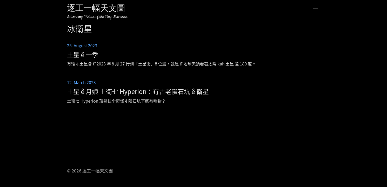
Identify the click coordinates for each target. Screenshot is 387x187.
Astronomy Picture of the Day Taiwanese (97, 16)
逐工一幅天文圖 (96, 9)
